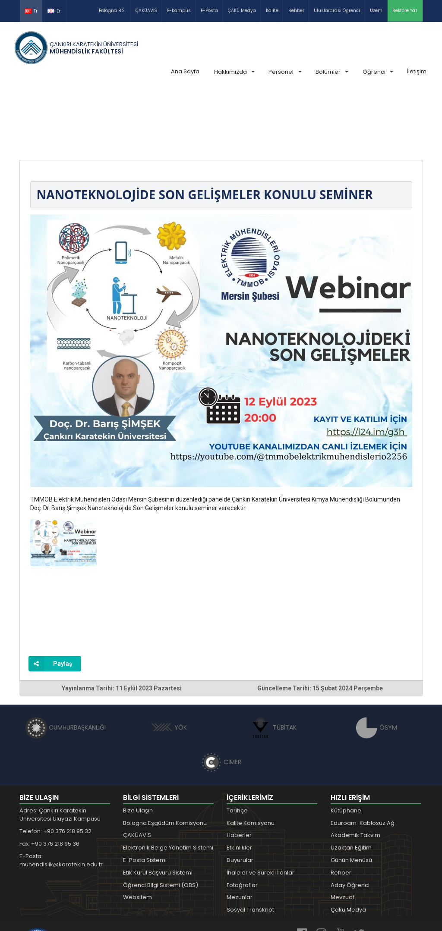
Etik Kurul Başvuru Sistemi (158, 808)
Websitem (137, 832)
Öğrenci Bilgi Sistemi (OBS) (160, 820)
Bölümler (332, 72)
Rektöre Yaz (404, 10)
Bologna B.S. (112, 10)
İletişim (416, 71)
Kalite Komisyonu (251, 758)
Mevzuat (342, 832)
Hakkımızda (234, 72)
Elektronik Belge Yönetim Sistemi (168, 783)
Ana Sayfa (185, 71)
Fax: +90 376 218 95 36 (49, 779)
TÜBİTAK (273, 662)
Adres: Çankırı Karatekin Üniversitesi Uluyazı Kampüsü (60, 750)
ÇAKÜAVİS (146, 10)
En (54, 11)
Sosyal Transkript (250, 845)
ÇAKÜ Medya (242, 10)
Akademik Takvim (355, 770)
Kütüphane (346, 746)
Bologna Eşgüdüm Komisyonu (165, 758)
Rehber (296, 10)
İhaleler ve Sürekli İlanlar (260, 808)
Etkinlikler (239, 783)
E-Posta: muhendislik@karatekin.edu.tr (61, 795)
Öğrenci (378, 72)
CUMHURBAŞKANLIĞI (65, 662)
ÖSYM (376, 662)
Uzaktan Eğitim (351, 783)
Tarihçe (237, 746)
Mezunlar (240, 832)
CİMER (221, 697)
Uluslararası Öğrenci (337, 10)
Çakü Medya (348, 845)
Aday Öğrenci (350, 820)
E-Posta (209, 10)
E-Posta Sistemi (145, 795)
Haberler (239, 770)
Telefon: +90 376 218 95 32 (55, 766)
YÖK (169, 662)
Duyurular (240, 795)
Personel (284, 72)
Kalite (272, 10)
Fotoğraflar (242, 820)
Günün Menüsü (351, 795)
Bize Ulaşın (138, 746)
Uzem (376, 10)
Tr (31, 11)
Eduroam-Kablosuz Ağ (363, 758)
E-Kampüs (179, 10)
